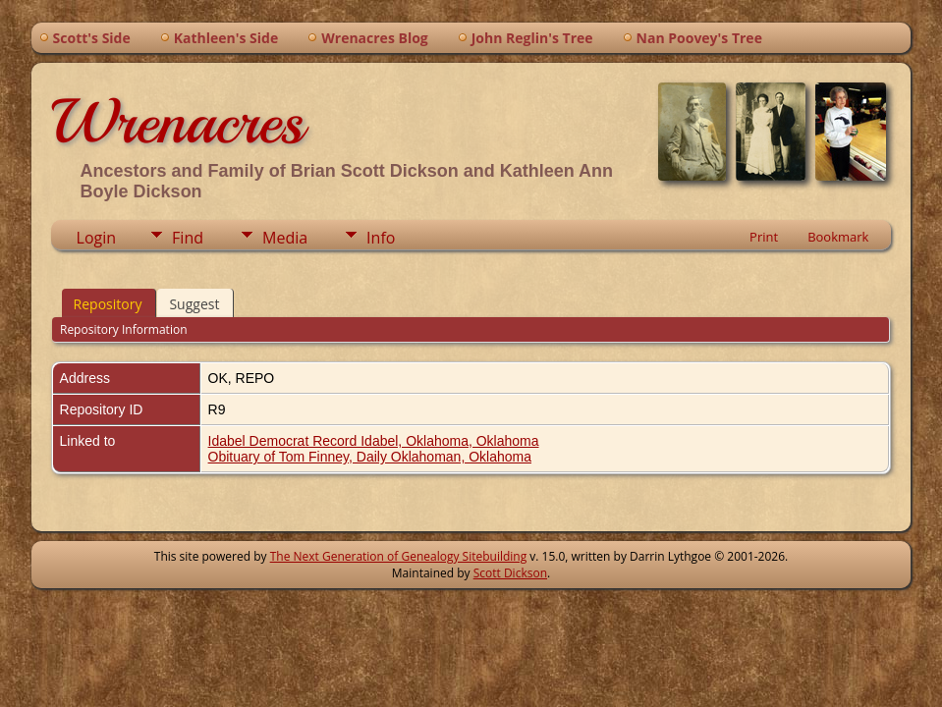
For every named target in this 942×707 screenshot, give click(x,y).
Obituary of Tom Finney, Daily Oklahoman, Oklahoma (369, 456)
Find (187, 237)
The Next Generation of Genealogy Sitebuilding (398, 556)
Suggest (194, 304)
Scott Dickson (510, 573)
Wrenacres (177, 121)
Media (284, 237)
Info (380, 237)
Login (97, 237)
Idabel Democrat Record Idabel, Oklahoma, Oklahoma (373, 441)
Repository (108, 304)
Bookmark (837, 236)
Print (763, 236)
